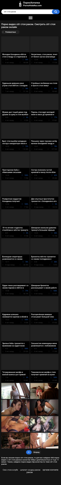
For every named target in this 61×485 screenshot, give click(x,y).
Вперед (36, 452)
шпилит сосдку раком (30, 470)
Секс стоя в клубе (10, 470)
